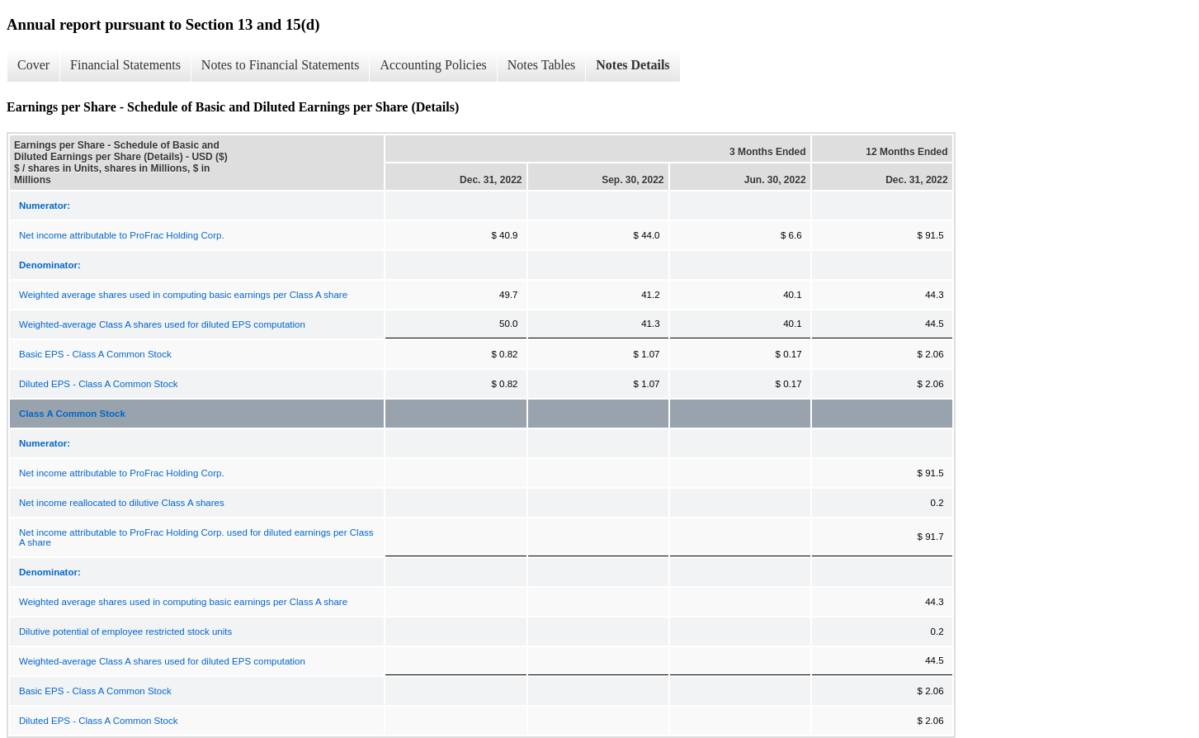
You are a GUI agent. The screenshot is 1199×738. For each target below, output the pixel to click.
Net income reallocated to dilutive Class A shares (121, 503)
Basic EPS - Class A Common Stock (95, 354)
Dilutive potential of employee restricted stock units (125, 631)
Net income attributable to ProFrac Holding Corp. (121, 235)
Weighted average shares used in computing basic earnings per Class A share (183, 295)
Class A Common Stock (72, 414)
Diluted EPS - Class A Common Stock (98, 384)
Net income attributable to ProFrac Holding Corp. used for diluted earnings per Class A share (196, 537)
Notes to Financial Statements (280, 65)
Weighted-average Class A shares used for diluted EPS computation (162, 324)
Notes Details (632, 65)
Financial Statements (125, 65)
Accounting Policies (433, 65)
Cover (33, 65)
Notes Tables (541, 65)
